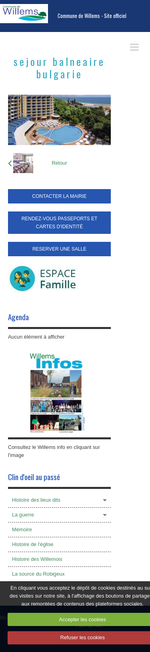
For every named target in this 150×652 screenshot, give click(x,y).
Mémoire (22, 529)
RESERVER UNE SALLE (59, 249)
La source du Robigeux (38, 574)
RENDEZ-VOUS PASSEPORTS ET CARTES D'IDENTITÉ (60, 222)
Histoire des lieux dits (36, 500)
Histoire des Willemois (37, 559)
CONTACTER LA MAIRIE (59, 196)
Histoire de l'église (32, 544)
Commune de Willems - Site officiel (92, 16)
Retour (59, 163)
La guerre (23, 515)
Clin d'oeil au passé (34, 477)
